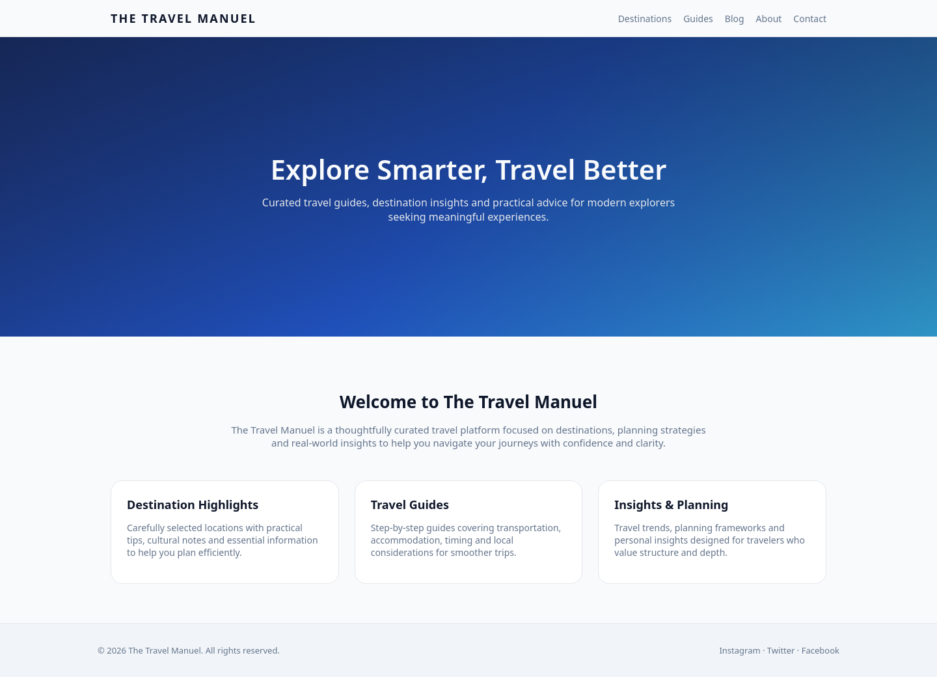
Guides (698, 18)
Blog (734, 18)
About (769, 18)
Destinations (645, 18)
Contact (809, 18)
